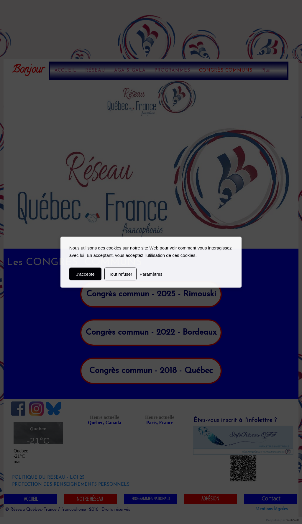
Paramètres (151, 273)
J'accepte (85, 273)
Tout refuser (120, 273)
